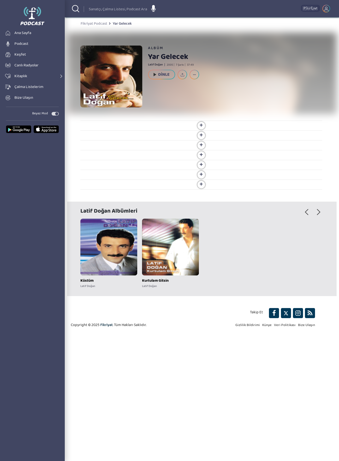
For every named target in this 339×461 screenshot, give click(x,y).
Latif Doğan (155, 65)
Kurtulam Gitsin (155, 380)
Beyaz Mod (40, 129)
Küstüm (87, 380)
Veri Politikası (283, 430)
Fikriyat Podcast (94, 25)
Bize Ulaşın (306, 430)
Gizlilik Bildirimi (244, 430)
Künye (265, 430)
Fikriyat (106, 430)
